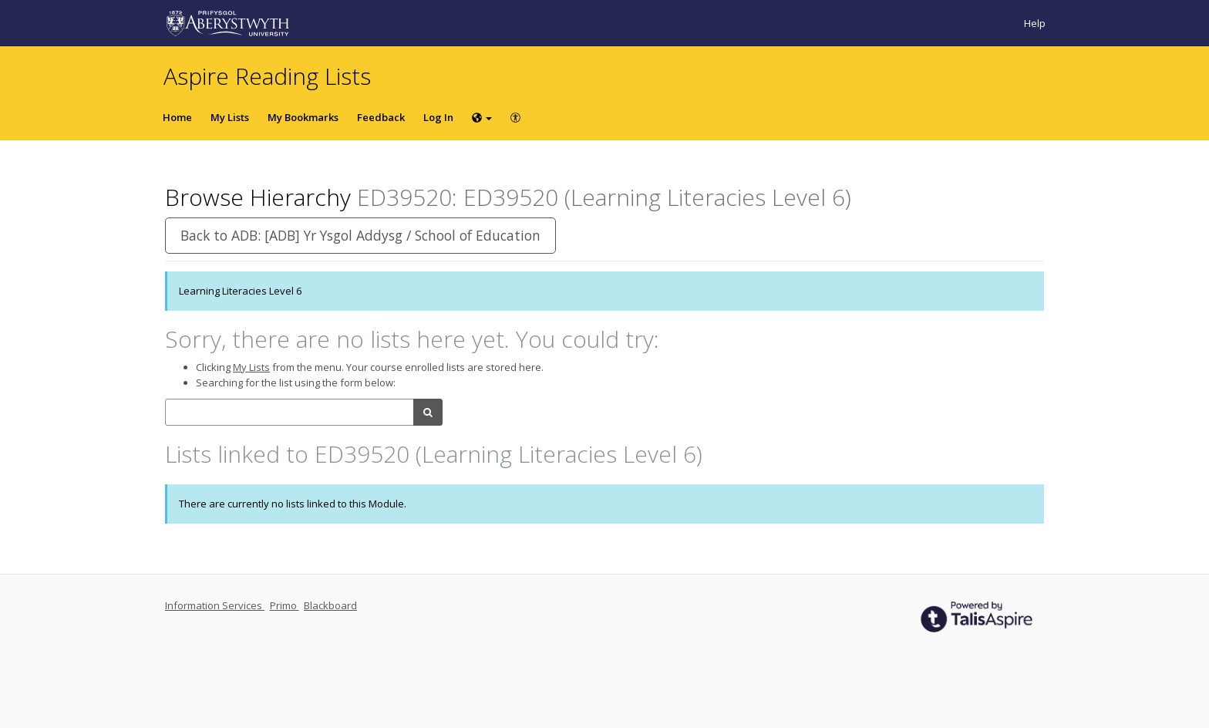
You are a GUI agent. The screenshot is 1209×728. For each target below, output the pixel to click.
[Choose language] (482, 117)
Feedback (381, 117)
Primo (284, 605)
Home (177, 117)
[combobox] (289, 412)
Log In (438, 117)
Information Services (214, 605)
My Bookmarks (303, 117)
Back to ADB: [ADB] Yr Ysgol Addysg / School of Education (360, 235)
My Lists (229, 117)
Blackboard (330, 605)
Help (1035, 23)
